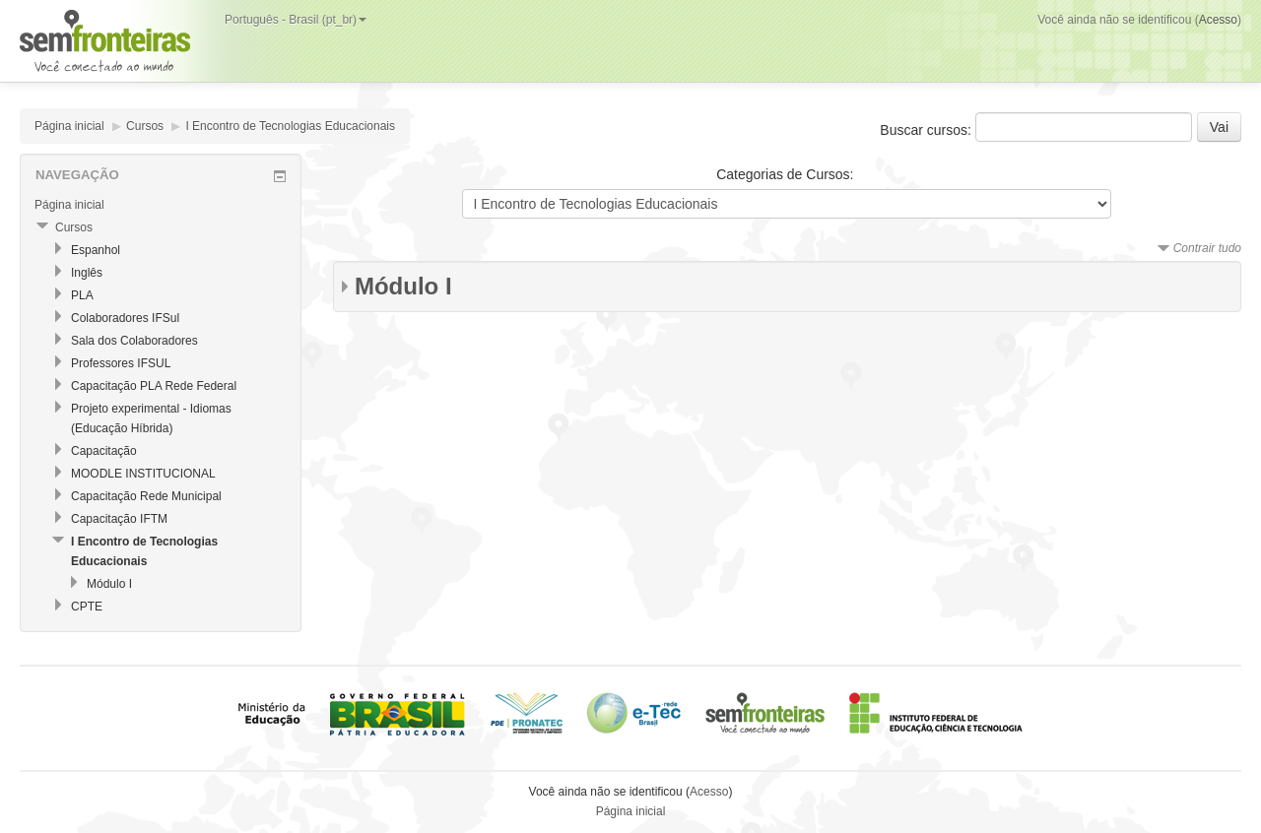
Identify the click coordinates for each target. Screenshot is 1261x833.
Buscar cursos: (927, 130)
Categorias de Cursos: (784, 174)
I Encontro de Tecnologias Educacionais (290, 126)
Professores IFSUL (120, 363)
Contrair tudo (1207, 248)
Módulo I (403, 286)
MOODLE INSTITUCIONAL (143, 474)
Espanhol (95, 250)
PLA (82, 295)
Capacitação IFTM (119, 519)
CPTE (86, 606)
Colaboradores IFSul (125, 318)
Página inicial (69, 126)
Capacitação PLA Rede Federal (153, 386)
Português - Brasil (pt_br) (295, 20)
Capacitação (104, 451)
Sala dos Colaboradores (134, 341)
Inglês (86, 273)
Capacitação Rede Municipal (146, 496)
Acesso (1218, 20)
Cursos (145, 126)
